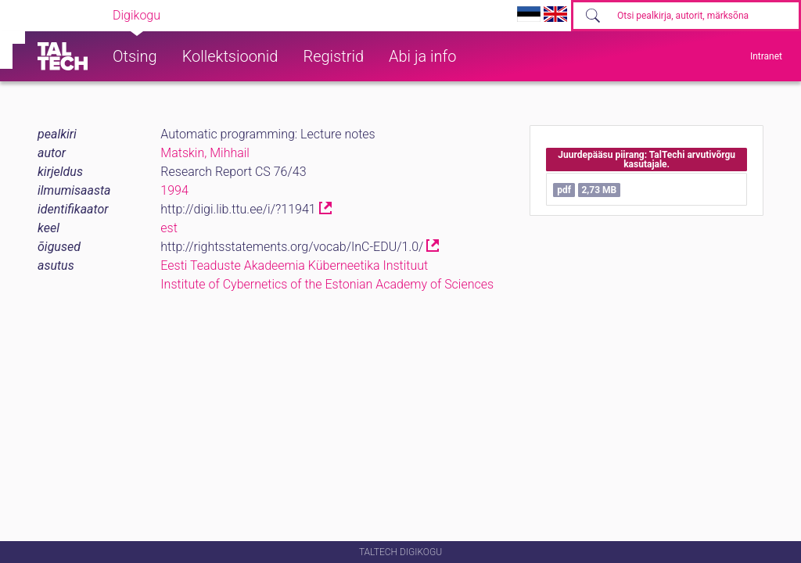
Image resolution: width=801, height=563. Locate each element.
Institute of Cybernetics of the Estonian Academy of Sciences (327, 284)
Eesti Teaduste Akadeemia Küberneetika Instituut (294, 265)
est (169, 228)
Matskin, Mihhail (205, 152)
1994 (174, 190)
